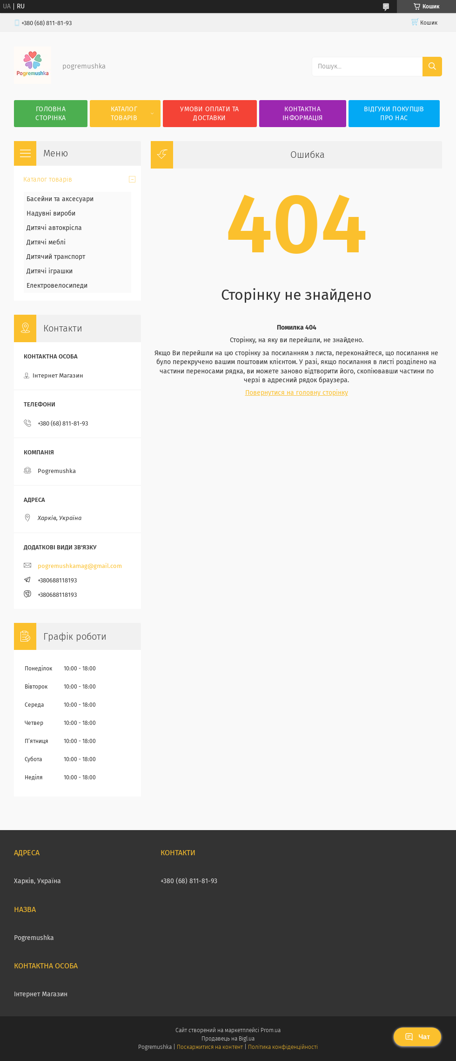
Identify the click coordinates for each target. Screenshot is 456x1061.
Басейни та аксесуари (60, 199)
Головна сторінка (50, 113)
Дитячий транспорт (56, 257)
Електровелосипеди (57, 286)
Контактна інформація (302, 113)
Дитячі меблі (46, 242)
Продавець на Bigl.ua (228, 1038)
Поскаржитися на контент (209, 1047)
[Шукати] (432, 66)
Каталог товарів (124, 113)
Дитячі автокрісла (54, 228)
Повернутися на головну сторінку (296, 393)
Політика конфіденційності (283, 1047)
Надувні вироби (51, 213)
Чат (417, 1037)
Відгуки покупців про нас (394, 113)
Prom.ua (271, 1030)
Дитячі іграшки (50, 271)
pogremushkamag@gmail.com (80, 565)
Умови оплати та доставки (209, 113)
